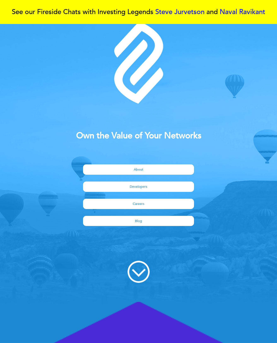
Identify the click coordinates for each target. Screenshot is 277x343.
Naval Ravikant (242, 12)
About (138, 169)
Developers (138, 186)
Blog (138, 221)
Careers (138, 204)
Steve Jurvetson (180, 12)
